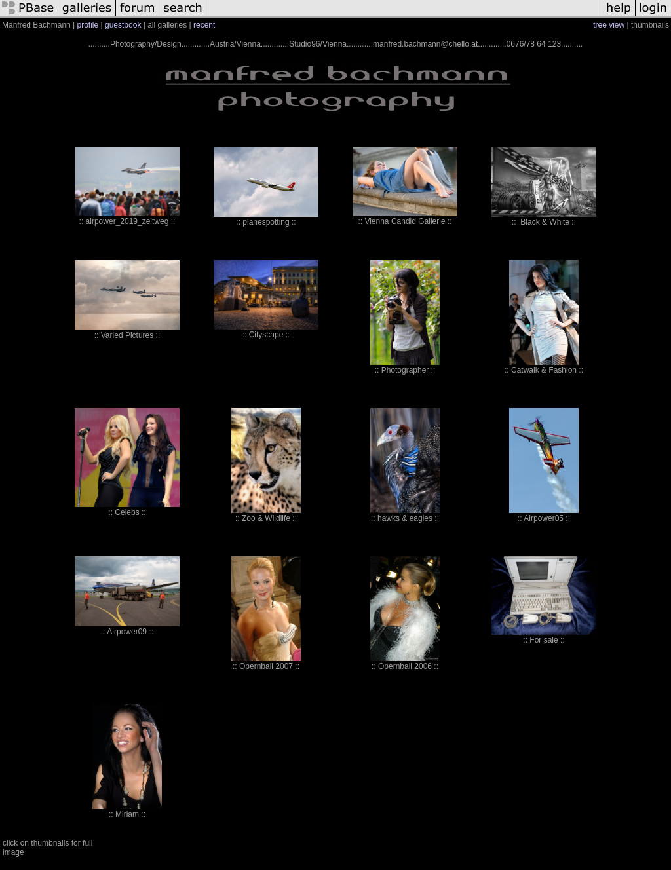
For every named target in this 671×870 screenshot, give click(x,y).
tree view (608, 24)
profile (88, 24)
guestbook (123, 24)
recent (204, 24)
